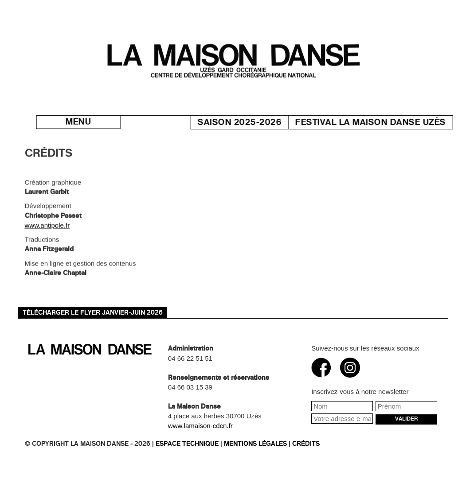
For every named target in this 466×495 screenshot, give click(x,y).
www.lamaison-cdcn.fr (200, 425)
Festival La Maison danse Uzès (380, 122)
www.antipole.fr (47, 228)
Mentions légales (255, 443)
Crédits (306, 443)
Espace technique (187, 443)
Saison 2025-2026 (249, 122)
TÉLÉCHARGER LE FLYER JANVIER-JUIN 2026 (93, 312)
